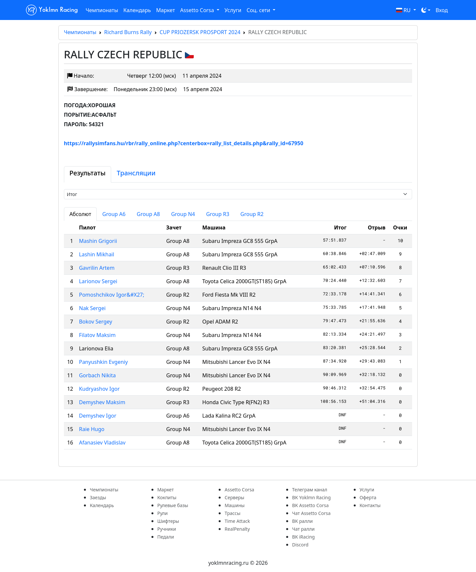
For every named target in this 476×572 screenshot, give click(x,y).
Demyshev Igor (97, 415)
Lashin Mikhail (96, 254)
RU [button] (404, 10)
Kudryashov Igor (99, 388)
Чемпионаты (102, 10)
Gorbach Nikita (97, 375)
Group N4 (183, 214)
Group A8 (148, 214)
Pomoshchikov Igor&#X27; (111, 294)
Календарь (137, 10)
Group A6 (114, 214)
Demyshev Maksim (102, 402)
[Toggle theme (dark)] (426, 10)
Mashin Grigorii (98, 241)
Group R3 (217, 214)
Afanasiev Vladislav (102, 442)
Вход (442, 10)
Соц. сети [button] (259, 10)
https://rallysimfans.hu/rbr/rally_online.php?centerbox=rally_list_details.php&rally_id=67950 (183, 143)
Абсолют (80, 214)
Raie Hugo (92, 429)
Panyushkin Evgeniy (103, 361)
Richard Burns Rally (128, 32)
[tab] (87, 174)
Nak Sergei (92, 308)
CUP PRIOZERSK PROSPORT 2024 (200, 32)
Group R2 (252, 214)
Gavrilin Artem (96, 267)
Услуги (233, 10)
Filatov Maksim (97, 335)
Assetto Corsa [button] (197, 10)
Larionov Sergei (98, 281)
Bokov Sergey (95, 321)
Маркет (165, 10)
